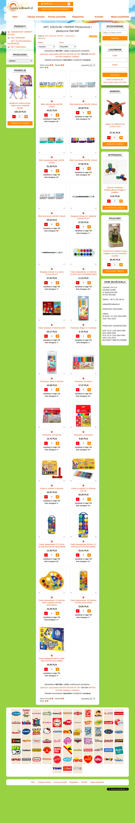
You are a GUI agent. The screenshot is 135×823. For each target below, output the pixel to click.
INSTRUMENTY (17, 160)
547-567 (77, 54)
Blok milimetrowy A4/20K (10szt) (52, 105)
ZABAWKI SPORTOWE (20, 224)
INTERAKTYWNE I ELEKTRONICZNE (16, 164)
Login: (115, 55)
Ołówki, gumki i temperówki (20, 90)
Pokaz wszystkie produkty (55, 9)
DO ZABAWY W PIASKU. (20, 139)
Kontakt (98, 17)
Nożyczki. (19, 67)
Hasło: (115, 65)
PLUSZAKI (15, 201)
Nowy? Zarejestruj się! (115, 80)
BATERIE (14, 124)
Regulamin (77, 17)
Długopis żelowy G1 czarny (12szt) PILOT (52, 281)
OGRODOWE (16, 197)
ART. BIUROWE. (17, 37)
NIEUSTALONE (17, 230)
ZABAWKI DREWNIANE (20, 221)
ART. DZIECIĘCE (17, 45)
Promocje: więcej (20, 308)
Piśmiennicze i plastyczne (17, 63)
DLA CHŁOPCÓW (18, 127)
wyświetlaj (85, 65)
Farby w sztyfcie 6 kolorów (51, 513)
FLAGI (13, 151)
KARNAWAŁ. (16, 168)
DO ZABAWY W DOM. (19, 136)
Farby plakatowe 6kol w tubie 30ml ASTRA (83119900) (51, 690)
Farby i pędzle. (21, 81)
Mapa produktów (118, 17)
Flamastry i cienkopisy (19, 85)
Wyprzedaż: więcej (115, 208)
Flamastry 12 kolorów (83, 455)
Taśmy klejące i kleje (21, 112)
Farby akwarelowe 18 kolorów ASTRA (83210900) (83, 631)
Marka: (41, 42)
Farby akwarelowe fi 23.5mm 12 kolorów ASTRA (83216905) (51, 573)
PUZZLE (14, 204)
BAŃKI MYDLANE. (18, 121)
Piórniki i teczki (19, 59)
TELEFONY (15, 215)
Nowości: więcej (114, 144)
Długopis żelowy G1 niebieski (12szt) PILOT (83, 222)
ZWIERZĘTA (16, 227)
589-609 (91, 54)
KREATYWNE (16, 177)
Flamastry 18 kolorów (51, 455)
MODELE (14, 188)
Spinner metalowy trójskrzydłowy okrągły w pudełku (115, 189)
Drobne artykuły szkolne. (22, 56)
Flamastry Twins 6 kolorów (51, 396)
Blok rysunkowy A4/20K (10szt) (83, 162)
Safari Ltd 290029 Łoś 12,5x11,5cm (115, 125)
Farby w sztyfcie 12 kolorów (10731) (83, 514)
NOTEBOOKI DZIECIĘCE (21, 194)
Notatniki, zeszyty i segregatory (19, 116)
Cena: (61, 42)
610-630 (59, 57)
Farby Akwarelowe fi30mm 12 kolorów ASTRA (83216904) (83, 573)
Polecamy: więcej (115, 271)
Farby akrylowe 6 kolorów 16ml (51, 338)
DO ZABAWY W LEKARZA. (21, 133)
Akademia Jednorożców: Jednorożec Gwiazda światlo (20, 290)
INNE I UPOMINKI (18, 157)
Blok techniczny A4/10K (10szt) (83, 104)
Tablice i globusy (19, 109)
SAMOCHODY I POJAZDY (21, 212)
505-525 (63, 54)
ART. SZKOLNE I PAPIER (21, 48)
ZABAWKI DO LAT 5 (18, 218)
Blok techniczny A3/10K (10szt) (51, 221)
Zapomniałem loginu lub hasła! (115, 82)
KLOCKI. (14, 171)
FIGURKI (14, 148)
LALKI (13, 186)
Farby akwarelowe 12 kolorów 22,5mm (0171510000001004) (83, 281)
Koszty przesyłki (57, 17)
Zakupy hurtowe (36, 17)
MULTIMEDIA (16, 191)
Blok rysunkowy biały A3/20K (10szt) (51, 163)
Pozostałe (20, 105)
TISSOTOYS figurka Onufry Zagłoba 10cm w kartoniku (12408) (115, 253)
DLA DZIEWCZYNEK (19, 130)
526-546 (70, 54)
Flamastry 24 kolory (83, 396)
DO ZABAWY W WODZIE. (21, 145)
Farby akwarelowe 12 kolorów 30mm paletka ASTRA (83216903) (52, 632)
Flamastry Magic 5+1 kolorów (83, 338)
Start (16, 17)
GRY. (13, 154)
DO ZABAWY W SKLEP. (20, 142)
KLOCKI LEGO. (17, 174)
